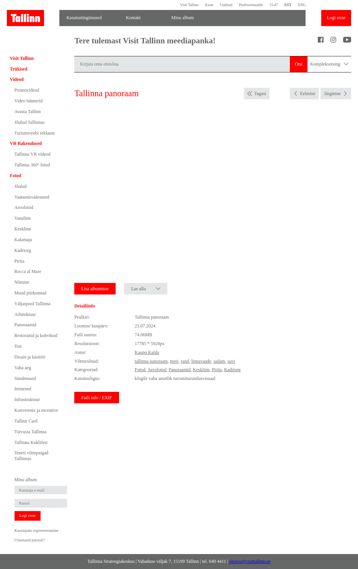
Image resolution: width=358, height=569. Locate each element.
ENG (302, 5)
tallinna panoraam (151, 361)
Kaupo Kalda (147, 352)
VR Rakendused (26, 143)
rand (185, 361)
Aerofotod (24, 207)
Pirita (20, 261)
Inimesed (23, 388)
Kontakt (133, 17)
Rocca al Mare (28, 271)
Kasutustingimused (83, 17)
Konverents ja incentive (36, 410)
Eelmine (307, 93)
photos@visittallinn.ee (250, 561)
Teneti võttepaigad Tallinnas (32, 455)
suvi (231, 361)
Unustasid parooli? (30, 540)
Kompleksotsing (329, 64)
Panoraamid (25, 324)
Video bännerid (29, 101)
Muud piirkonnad (31, 293)
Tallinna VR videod (33, 154)
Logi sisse (336, 17)
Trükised (19, 69)
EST (287, 5)
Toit (18, 346)
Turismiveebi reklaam (35, 133)
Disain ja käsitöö (30, 357)
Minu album (182, 17)
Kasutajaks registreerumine (37, 530)
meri (174, 361)
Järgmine (332, 93)
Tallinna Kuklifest (31, 442)
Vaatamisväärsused (32, 197)
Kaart (209, 5)
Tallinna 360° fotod (32, 165)
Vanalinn (23, 218)
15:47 (273, 5)
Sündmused (25, 378)
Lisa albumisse (95, 288)
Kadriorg (23, 250)
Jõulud (21, 186)
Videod (17, 79)
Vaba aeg (23, 367)
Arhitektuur (25, 314)
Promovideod (27, 90)
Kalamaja (23, 239)
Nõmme (22, 282)
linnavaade (201, 361)
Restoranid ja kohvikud (36, 335)
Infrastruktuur (27, 399)
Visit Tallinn (189, 5)
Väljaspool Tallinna (33, 303)
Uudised (226, 5)
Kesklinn (23, 229)
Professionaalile (251, 5)
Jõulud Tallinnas (30, 122)
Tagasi (260, 93)
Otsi (298, 64)
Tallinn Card (26, 421)
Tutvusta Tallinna (31, 431)
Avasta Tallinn (28, 111)
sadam (219, 361)
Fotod (15, 175)
